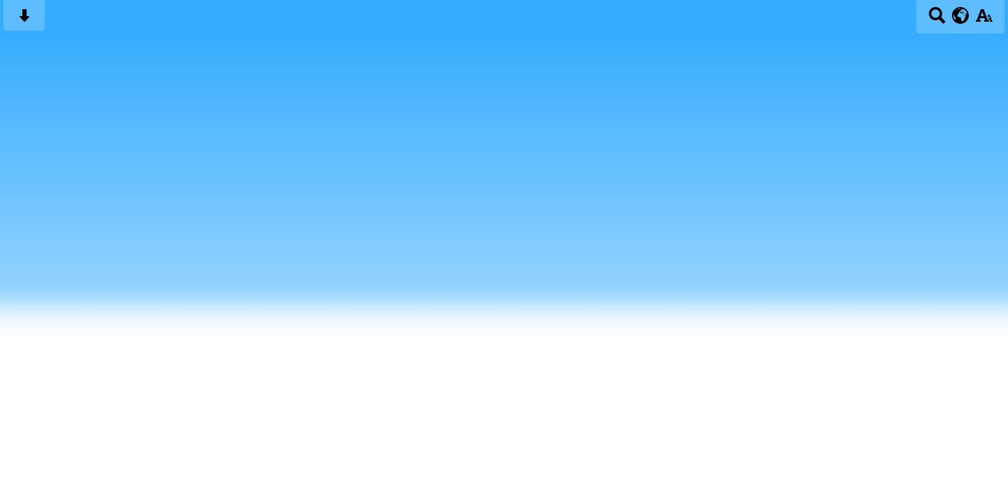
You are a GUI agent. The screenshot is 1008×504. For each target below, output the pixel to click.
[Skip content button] (24, 20)
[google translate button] (961, 15)
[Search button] (937, 20)
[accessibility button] (984, 20)
